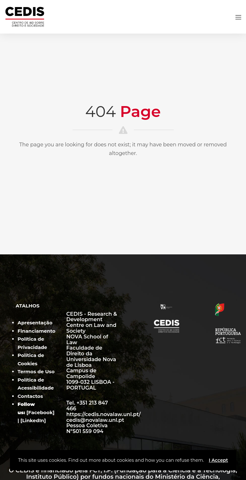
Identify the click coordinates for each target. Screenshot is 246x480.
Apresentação (35, 323)
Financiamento (36, 331)
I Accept (218, 460)
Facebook (40, 412)
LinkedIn (33, 420)
